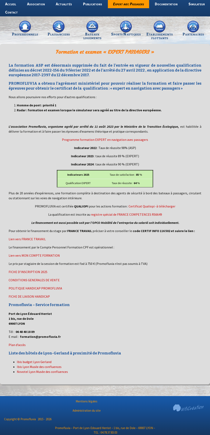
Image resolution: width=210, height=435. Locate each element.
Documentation (166, 3)
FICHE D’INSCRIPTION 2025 (28, 272)
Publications (92, 3)
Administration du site (87, 410)
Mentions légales (86, 401)
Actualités (64, 3)
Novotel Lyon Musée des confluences (42, 372)
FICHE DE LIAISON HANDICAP (29, 296)
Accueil (10, 3)
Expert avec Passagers (128, 3)
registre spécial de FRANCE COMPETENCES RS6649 (126, 214)
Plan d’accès (17, 345)
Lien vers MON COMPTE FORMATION (34, 255)
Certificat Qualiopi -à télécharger (152, 206)
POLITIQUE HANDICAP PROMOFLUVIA (35, 288)
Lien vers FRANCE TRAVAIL (27, 239)
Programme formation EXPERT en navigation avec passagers (105, 140)
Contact (11, 12)
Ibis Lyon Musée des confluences (39, 367)
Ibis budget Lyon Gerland (34, 362)
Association (36, 3)
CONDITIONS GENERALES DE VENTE (34, 280)
